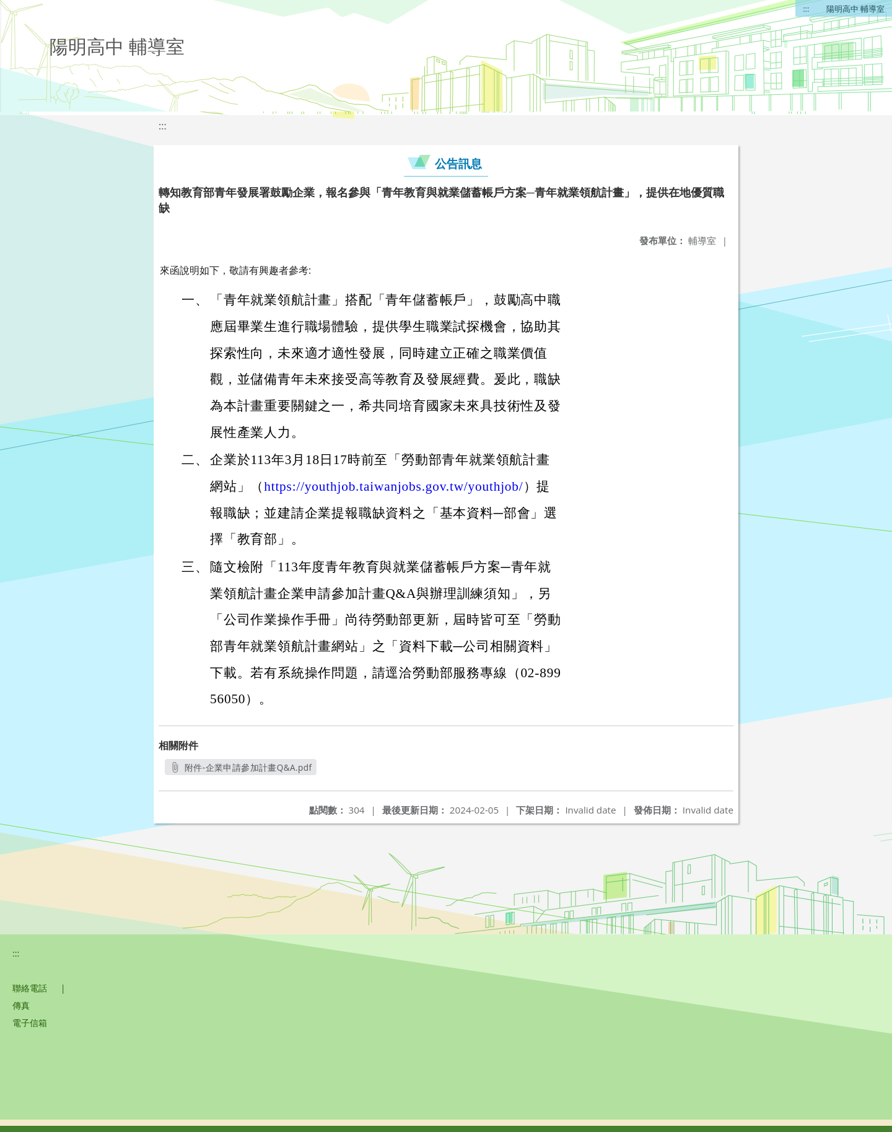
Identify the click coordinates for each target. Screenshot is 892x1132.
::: (806, 8)
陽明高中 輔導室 (855, 8)
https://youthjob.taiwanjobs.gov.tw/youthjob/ (393, 486)
